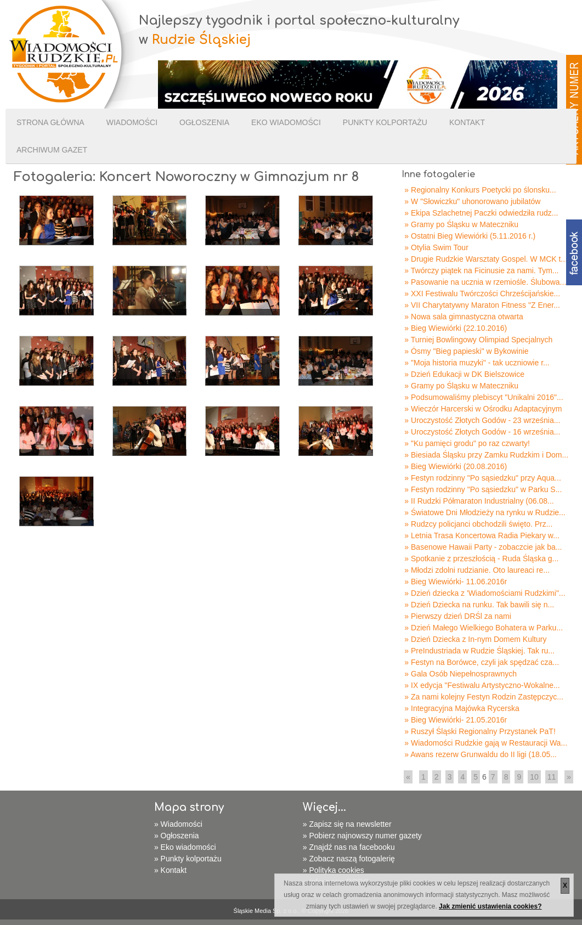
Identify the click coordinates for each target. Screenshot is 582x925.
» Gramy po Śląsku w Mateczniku (461, 224)
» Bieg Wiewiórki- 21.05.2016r (455, 719)
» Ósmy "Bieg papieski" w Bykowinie (466, 351)
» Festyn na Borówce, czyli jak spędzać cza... (481, 662)
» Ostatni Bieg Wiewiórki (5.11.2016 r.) (469, 236)
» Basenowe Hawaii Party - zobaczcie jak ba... (483, 547)
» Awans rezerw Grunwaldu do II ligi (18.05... (480, 754)
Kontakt (467, 122)
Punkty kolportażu (385, 122)
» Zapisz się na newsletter (347, 824)
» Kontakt (170, 870)
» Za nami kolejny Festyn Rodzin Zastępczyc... (483, 696)
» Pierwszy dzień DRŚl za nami (457, 616)
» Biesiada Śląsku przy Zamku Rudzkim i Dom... (486, 454)
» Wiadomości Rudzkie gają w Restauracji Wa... (485, 742)
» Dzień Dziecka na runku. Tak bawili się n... (479, 604)
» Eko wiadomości (185, 847)
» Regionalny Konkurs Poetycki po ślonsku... (480, 189)
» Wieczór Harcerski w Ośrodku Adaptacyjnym (483, 408)
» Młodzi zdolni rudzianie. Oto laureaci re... (477, 570)
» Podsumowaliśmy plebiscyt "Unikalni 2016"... (483, 397)
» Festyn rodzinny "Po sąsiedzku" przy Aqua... (482, 477)
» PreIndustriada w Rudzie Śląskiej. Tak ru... (479, 650)
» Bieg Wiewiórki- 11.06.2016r (455, 581)
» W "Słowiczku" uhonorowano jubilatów (472, 201)
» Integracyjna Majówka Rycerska (461, 708)
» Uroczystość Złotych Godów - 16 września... (482, 431)
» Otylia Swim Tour (436, 247)
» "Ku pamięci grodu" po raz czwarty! (467, 443)
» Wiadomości (178, 824)
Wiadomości (131, 122)
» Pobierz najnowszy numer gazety (362, 835)
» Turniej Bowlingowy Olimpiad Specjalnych (478, 339)
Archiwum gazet (51, 149)
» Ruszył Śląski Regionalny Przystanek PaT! (479, 731)
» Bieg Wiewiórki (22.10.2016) (455, 328)
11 (551, 776)
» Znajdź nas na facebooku (349, 847)
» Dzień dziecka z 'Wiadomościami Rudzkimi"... (484, 593)
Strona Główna (50, 122)
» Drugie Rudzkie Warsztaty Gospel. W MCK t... (485, 259)
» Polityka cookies (333, 870)
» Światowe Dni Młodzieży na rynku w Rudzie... (484, 512)
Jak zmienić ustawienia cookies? (490, 906)
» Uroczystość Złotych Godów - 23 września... (482, 420)
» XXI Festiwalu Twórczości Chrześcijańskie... (482, 293)
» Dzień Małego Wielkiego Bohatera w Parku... (483, 627)
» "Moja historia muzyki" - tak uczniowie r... (476, 362)
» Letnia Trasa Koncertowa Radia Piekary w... (481, 535)
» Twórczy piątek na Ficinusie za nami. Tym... (481, 270)
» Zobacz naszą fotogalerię (349, 858)
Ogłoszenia (204, 122)
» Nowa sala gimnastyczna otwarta (463, 316)
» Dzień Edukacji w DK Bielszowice (464, 374)
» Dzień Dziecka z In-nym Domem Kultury (475, 639)
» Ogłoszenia (176, 835)
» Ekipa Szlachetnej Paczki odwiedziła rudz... (481, 212)
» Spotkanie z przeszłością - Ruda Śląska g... (481, 558)
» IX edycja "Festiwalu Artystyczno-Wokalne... (482, 685)
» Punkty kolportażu (188, 858)
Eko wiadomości (286, 122)
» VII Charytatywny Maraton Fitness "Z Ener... (482, 305)
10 (534, 776)
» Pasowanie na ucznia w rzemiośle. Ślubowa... (485, 282)
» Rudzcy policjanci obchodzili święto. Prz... (478, 524)
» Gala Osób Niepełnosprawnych (460, 673)
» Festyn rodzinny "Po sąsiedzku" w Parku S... (483, 489)
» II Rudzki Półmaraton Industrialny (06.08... (478, 501)
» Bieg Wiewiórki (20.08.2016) (455, 466)
